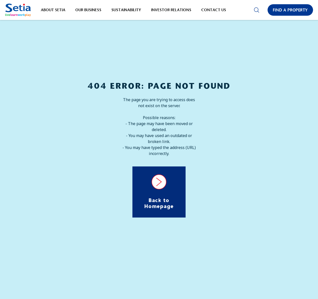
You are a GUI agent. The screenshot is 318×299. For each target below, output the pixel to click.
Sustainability (126, 9)
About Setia (53, 9)
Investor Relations (171, 9)
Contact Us (213, 9)
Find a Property (290, 9)
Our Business (88, 9)
